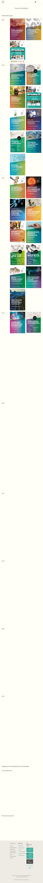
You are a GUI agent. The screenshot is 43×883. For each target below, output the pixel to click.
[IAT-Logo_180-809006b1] (3, 1)
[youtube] (30, 868)
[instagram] (32, 865)
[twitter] (30, 865)
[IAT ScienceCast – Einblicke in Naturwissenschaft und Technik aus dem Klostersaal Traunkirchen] (38, 875)
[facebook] (27, 865)
